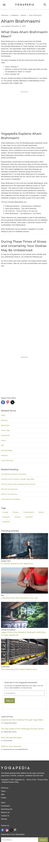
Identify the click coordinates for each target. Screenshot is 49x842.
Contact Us (5, 816)
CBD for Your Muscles (9, 494)
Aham (3, 415)
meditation (14, 15)
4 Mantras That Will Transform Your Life (19, 598)
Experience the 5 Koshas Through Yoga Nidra (17, 479)
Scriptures (6, 517)
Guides (3, 798)
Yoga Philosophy (7, 460)
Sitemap (4, 819)
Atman (3, 440)
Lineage (5, 512)
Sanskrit (17, 517)
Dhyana (16, 512)
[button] (44, 4)
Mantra (23, 15)
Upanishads (5, 435)
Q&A (3, 794)
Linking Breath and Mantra (10, 499)
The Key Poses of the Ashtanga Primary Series (18, 484)
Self (2, 445)
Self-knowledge (6, 450)
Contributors (5, 806)
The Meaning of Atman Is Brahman (13, 474)
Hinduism (4, 455)
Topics (3, 791)
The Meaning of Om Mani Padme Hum (19, 669)
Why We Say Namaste (9, 489)
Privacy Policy (43, 780)
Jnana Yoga (5, 430)
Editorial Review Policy (10, 782)
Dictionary (4, 15)
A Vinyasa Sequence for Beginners (17, 563)
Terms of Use (31, 780)
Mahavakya (5, 425)
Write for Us (5, 812)
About (3, 802)
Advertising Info (6, 809)
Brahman (4, 420)
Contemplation (28, 512)
